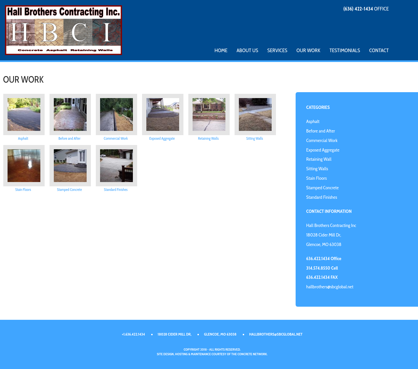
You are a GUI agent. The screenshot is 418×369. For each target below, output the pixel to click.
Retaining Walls (208, 138)
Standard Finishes (116, 189)
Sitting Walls (254, 138)
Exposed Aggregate (162, 138)
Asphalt (23, 138)
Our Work (309, 50)
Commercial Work (116, 138)
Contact (379, 50)
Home (221, 50)
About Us (247, 50)
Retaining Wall (318, 159)
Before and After (69, 138)
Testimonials (344, 50)
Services (277, 50)
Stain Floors (23, 189)
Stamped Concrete (69, 189)
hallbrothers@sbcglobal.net (329, 287)
